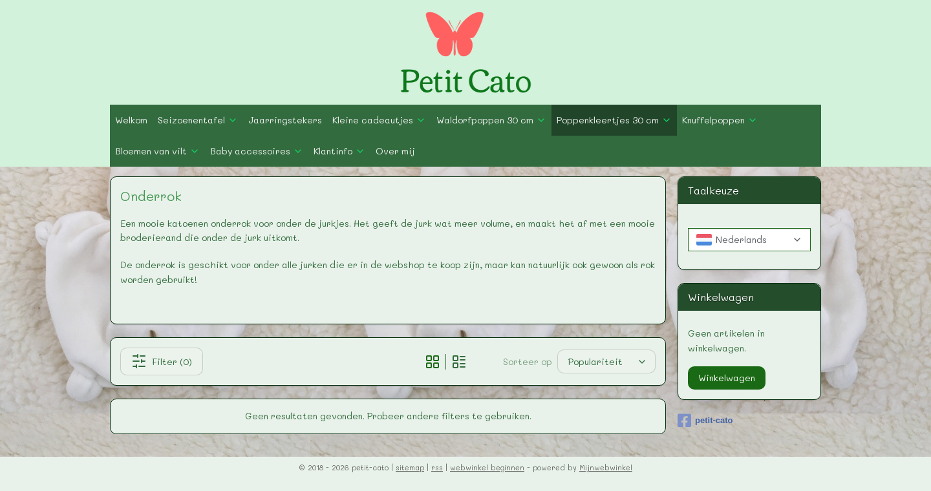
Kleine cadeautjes (379, 120)
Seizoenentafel (198, 120)
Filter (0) (161, 361)
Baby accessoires (256, 151)
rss (437, 467)
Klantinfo (339, 151)
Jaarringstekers (285, 120)
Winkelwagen (726, 377)
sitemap (410, 467)
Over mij (395, 151)
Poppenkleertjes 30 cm (614, 120)
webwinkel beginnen (487, 467)
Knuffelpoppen (720, 120)
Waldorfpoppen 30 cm (491, 120)
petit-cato (705, 420)
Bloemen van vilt (157, 151)
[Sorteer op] (607, 361)
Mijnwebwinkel (605, 467)
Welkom (131, 120)
